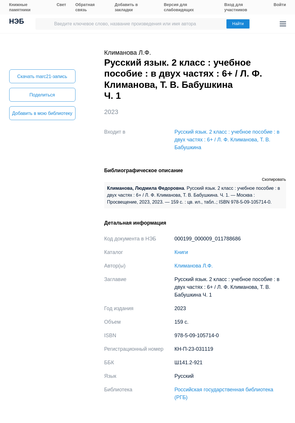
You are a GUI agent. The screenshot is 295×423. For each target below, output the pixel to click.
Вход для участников (235, 7)
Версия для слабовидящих (179, 7)
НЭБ (16, 22)
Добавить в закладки (126, 7)
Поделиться (42, 94)
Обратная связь (84, 7)
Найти (238, 23)
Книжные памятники (20, 7)
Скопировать (274, 179)
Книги (181, 252)
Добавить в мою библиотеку (42, 113)
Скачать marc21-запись (42, 76)
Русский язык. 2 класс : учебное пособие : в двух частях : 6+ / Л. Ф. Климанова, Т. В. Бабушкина (227, 139)
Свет (61, 4)
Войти (280, 4)
